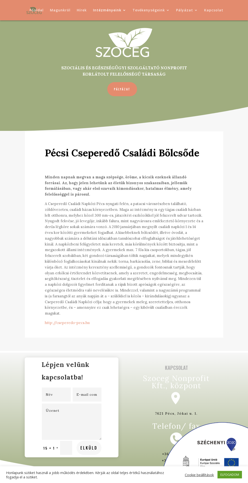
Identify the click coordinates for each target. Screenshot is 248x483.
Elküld (80, 427)
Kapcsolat (213, 10)
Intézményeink (107, 10)
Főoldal (37, 10)
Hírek (82, 10)
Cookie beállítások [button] (199, 475)
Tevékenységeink (148, 10)
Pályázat (184, 10)
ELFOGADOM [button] (229, 474)
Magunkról (60, 10)
